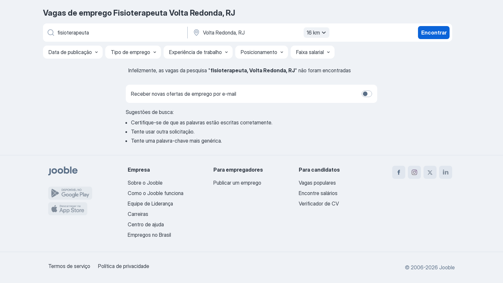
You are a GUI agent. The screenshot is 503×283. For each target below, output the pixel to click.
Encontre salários (318, 193)
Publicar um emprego (237, 182)
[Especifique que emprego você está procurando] (114, 32)
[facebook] (398, 172)
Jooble (447, 267)
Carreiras (138, 214)
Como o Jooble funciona (155, 193)
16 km (317, 32)
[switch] (367, 94)
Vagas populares (317, 182)
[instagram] (414, 172)
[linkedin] (445, 172)
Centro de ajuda (146, 224)
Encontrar (434, 32)
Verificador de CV (319, 203)
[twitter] (430, 172)
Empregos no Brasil (149, 235)
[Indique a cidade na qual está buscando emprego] (260, 32)
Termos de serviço (69, 266)
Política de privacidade (123, 266)
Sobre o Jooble (145, 182)
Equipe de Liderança (150, 203)
